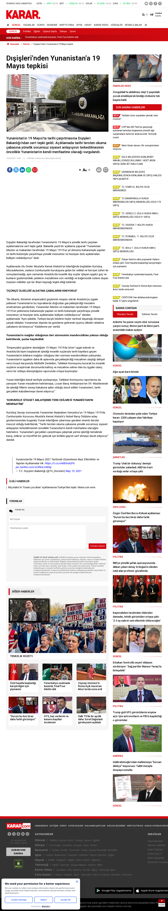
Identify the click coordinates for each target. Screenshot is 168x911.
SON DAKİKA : (14, 38)
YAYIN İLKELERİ (75, 825)
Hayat (88, 25)
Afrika (93, 845)
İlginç (94, 870)
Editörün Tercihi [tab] (149, 314)
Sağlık (70, 860)
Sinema (77, 870)
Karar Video (101, 25)
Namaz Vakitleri (157, 845)
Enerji (84, 850)
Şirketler (112, 850)
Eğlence (95, 860)
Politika (27, 31)
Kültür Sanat (83, 860)
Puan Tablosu (155, 849)
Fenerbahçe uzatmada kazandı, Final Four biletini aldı (51, 38)
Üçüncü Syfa (66, 840)
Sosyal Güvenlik (97, 850)
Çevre (73, 31)
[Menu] (145, 25)
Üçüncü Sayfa (50, 31)
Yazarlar (29, 25)
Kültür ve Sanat (100, 874)
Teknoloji (41, 865)
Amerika (67, 845)
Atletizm (84, 855)
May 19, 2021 (74, 471)
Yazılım (92, 865)
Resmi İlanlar (133, 25)
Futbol (49, 855)
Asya (86, 845)
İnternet (64, 865)
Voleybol (72, 855)
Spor (79, 25)
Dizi (69, 870)
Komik (86, 870)
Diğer (111, 855)
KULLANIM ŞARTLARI (95, 825)
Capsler (67, 874)
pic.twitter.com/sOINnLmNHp (33, 467)
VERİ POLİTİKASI (135, 825)
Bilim (99, 865)
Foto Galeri (43, 875)
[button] (80, 170)
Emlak (63, 850)
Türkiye (63, 31)
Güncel (16, 25)
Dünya (41, 25)
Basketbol (60, 855)
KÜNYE (63, 825)
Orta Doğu (55, 845)
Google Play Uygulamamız (116, 890)
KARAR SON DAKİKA (18, 851)
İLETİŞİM (54, 825)
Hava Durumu (155, 841)
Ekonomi (52, 25)
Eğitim (37, 31)
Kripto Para (67, 25)
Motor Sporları (98, 855)
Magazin (61, 860)
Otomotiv (74, 850)
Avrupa (77, 845)
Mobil (55, 865)
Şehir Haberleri (156, 858)
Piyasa (55, 850)
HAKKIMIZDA (41, 825)
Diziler (51, 860)
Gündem (61, 870)
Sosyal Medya (78, 865)
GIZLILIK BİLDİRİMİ (116, 825)
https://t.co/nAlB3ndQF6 (60, 463)
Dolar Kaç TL (155, 853)
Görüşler (117, 25)
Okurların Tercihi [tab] (125, 314)
